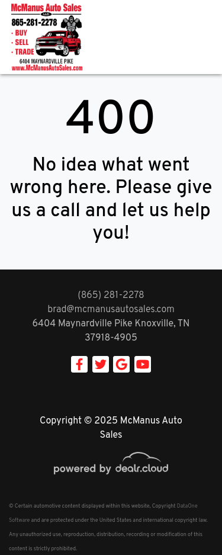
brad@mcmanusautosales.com (111, 310)
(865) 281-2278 (111, 295)
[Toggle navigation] (201, 37)
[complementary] (186, 519)
